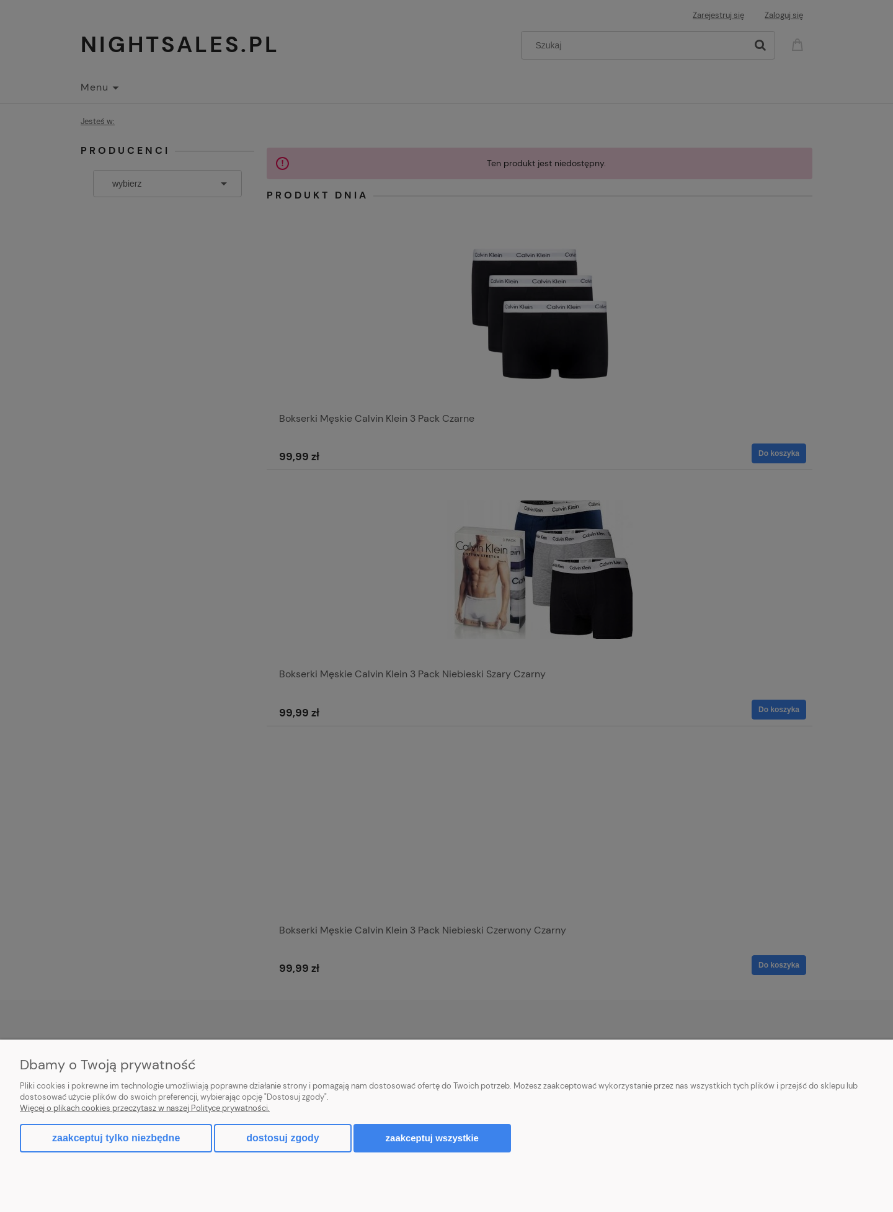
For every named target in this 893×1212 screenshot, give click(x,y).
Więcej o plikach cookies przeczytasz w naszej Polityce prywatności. (145, 1108)
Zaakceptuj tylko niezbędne (116, 1138)
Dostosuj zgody (282, 1138)
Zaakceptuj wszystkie (432, 1138)
